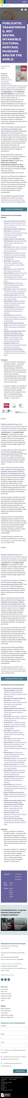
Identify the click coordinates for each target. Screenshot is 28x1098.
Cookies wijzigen (13, 1079)
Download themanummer (14, 209)
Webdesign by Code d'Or (6, 1090)
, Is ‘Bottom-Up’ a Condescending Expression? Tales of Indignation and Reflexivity (14, 285)
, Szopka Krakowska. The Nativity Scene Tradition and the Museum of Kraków (15, 345)
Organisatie (18, 879)
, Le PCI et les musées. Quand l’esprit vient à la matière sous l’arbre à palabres (15, 297)
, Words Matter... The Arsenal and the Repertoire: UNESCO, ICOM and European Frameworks (15, 249)
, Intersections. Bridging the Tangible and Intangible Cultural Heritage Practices (14, 303)
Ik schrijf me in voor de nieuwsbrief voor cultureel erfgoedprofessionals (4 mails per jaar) (13, 1058)
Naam (2, 1034)
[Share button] (25, 10)
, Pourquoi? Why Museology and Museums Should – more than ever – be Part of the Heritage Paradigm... (15, 291)
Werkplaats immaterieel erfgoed (8, 963)
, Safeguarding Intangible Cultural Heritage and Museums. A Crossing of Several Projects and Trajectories (15, 692)
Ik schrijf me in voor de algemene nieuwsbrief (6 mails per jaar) (13, 1051)
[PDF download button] (22, 10)
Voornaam (3, 1025)
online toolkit (7, 139)
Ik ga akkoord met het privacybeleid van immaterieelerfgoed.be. (11, 1065)
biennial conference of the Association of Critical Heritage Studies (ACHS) (13, 540)
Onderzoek (18, 877)
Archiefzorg (18, 874)
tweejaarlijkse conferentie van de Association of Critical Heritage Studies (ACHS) (12, 200)
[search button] (25, 5)
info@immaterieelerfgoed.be (7, 975)
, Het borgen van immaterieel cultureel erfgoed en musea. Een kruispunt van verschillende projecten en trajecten (15, 233)
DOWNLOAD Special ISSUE (14, 678)
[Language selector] (3, 5)
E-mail (2, 1042)
